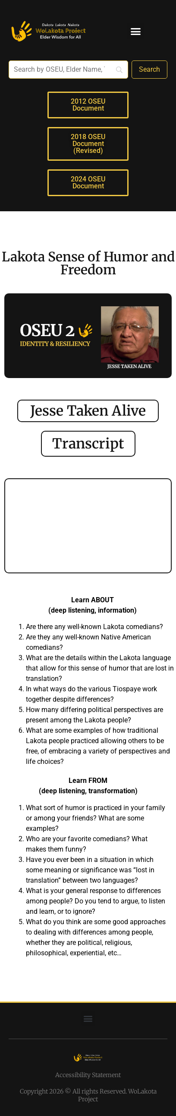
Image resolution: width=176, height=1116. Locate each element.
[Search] (149, 69)
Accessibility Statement (88, 1075)
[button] (135, 31)
